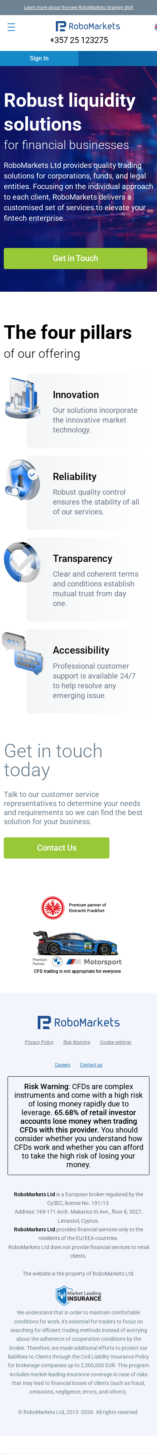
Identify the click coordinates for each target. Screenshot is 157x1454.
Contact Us (57, 847)
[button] (88, 27)
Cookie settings (115, 1042)
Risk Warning (76, 1042)
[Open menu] (11, 27)
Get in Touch (75, 258)
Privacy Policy (39, 1042)
